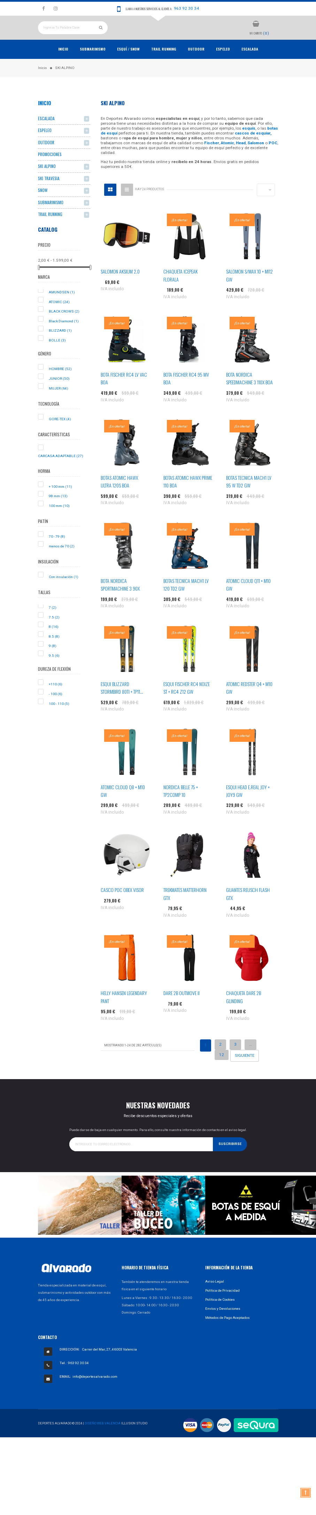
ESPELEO (223, 64)
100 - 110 (59, 718)
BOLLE (57, 355)
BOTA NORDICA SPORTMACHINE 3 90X (120, 599)
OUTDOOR (196, 64)
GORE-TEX (60, 434)
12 (221, 1069)
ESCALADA (249, 64)
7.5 (54, 632)
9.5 (54, 670)
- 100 (55, 709)
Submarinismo (93, 64)
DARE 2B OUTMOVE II (181, 1008)
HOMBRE (60, 384)
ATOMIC (59, 316)
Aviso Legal (214, 1296)
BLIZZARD (60, 345)
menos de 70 (62, 561)
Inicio (63, 64)
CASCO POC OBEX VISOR (122, 904)
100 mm (59, 520)
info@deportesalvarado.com (94, 1391)
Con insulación (63, 591)
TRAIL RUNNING (163, 64)
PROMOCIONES (50, 169)
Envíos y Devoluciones (222, 1323)
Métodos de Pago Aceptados (227, 1332)
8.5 (54, 651)
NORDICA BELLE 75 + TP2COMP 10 (180, 805)
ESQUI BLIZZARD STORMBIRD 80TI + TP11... (122, 702)
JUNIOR (59, 393)
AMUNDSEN (62, 307)
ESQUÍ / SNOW (128, 64)
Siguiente (244, 1070)
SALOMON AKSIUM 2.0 (120, 286)
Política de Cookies (220, 1314)
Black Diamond (64, 336)
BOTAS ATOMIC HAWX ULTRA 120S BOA (119, 496)
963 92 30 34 (186, 8)
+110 (55, 699)
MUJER (58, 403)
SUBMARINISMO (50, 217)
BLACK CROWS (64, 326)
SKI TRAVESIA (49, 193)
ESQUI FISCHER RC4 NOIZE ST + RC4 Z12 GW (186, 702)
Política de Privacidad (222, 1305)
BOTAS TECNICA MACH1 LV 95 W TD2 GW (248, 496)
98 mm (58, 511)
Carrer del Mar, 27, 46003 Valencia (109, 1364)
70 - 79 (57, 551)
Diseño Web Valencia (103, 1438)
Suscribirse (229, 1159)
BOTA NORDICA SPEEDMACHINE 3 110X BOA (249, 393)
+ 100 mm (60, 501)
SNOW (42, 205)
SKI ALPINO (47, 181)
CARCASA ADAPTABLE (60, 470)
